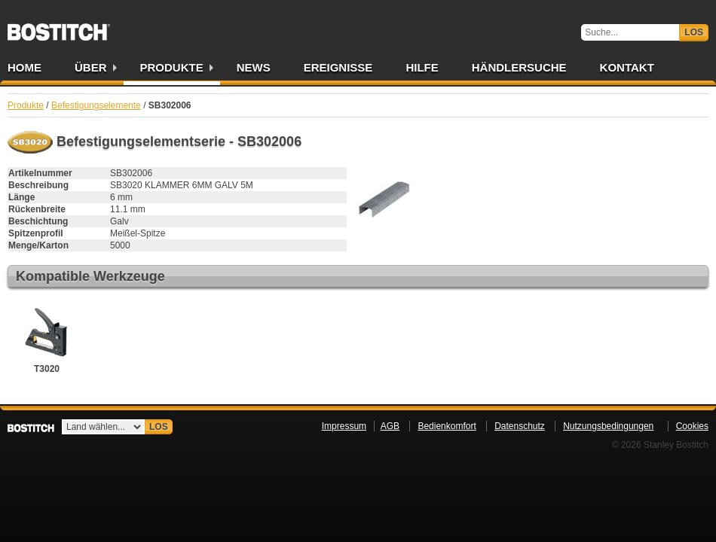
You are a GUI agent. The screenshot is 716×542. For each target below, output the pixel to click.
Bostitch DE (59, 27)
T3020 (47, 338)
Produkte (171, 67)
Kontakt (627, 67)
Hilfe (421, 67)
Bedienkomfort (447, 426)
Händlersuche (519, 67)
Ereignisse (338, 67)
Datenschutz (519, 426)
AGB (390, 426)
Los (693, 32)
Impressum (344, 426)
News (254, 67)
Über (91, 67)
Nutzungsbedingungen (608, 426)
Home (24, 67)
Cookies (692, 426)
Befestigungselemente (96, 105)
